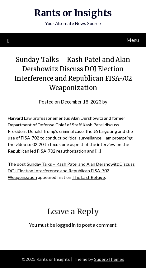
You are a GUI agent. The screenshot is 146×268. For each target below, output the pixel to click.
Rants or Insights (73, 13)
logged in (66, 225)
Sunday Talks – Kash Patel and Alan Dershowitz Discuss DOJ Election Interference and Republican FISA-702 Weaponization (71, 170)
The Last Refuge (88, 177)
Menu (132, 40)
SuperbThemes (109, 259)
